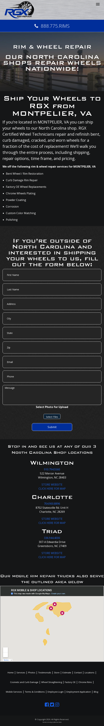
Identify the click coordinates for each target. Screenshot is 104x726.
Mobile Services (14, 691)
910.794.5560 (52, 469)
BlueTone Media (57, 722)
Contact (78, 672)
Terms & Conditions (35, 691)
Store (57, 672)
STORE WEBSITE (52, 484)
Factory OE (70, 682)
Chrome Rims (85, 682)
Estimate (66, 672)
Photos (31, 672)
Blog (96, 691)
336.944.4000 (52, 538)
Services (20, 672)
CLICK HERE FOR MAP (52, 488)
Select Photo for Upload (52, 407)
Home (11, 672)
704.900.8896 (52, 503)
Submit (52, 427)
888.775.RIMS (52, 26)
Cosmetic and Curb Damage (24, 682)
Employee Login (56, 691)
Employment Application (78, 691)
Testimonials (44, 672)
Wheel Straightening (51, 682)
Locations (89, 672)
